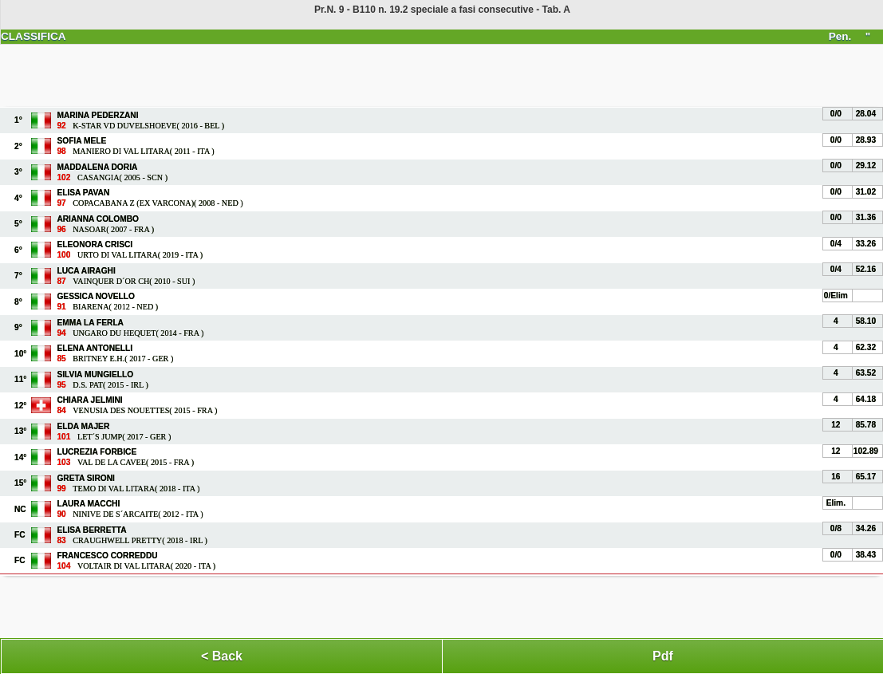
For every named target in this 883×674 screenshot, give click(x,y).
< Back (221, 656)
